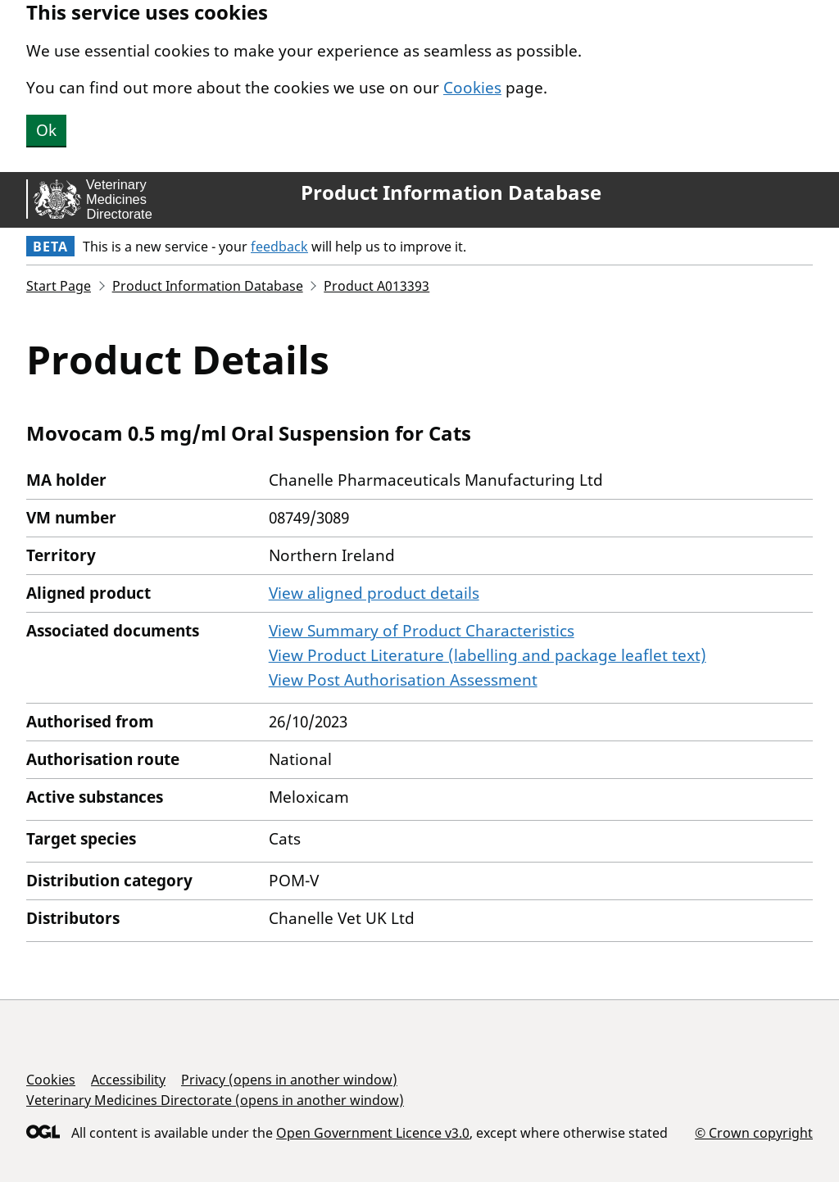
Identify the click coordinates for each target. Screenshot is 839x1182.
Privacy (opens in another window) (289, 1080)
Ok (46, 130)
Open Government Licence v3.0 (372, 1133)
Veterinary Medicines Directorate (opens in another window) (215, 1100)
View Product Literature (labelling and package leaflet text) (487, 655)
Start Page (58, 286)
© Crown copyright (754, 1132)
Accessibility (128, 1080)
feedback (279, 247)
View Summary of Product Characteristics (421, 630)
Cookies (472, 87)
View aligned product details (374, 593)
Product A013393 (376, 286)
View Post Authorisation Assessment (403, 680)
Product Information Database (451, 192)
